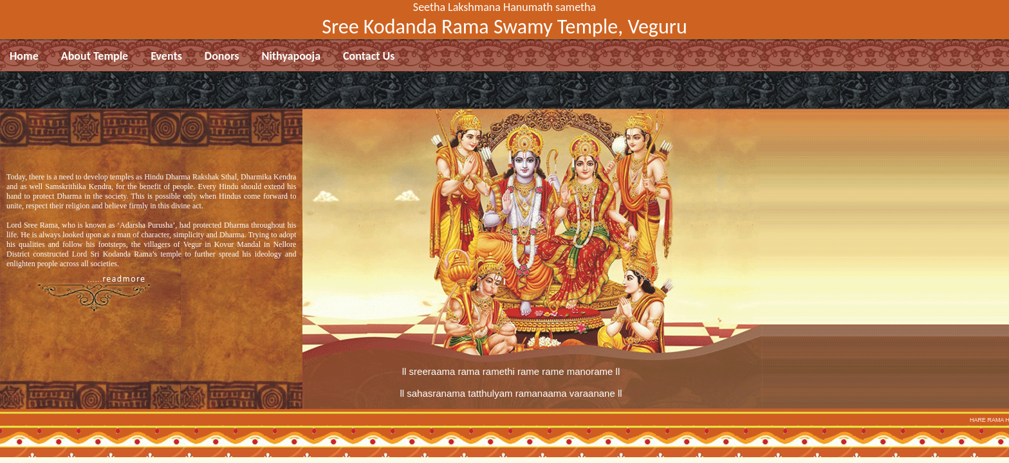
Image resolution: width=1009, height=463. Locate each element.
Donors (222, 56)
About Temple (94, 56)
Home (24, 56)
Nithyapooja (291, 56)
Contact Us (368, 56)
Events (166, 56)
